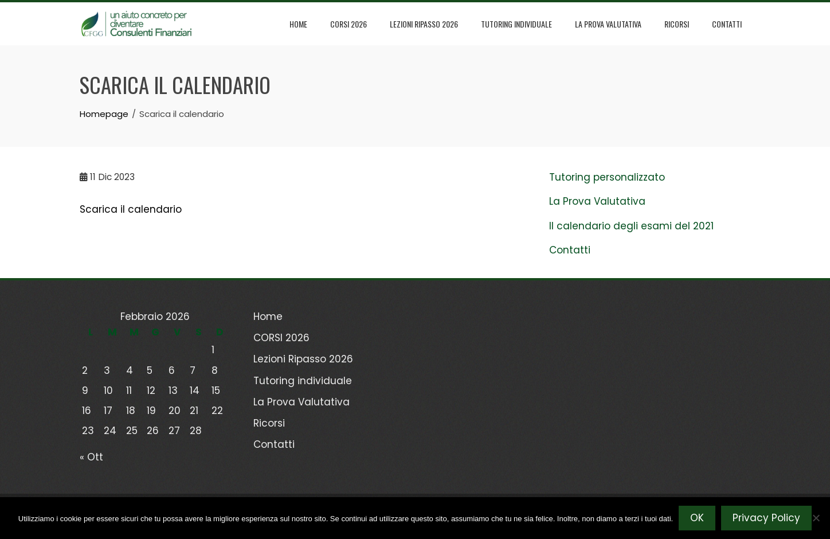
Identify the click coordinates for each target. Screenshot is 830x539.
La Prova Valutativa (608, 24)
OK (697, 518)
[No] (815, 518)
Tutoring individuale (516, 24)
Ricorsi (676, 24)
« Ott (91, 457)
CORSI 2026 (348, 24)
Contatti (727, 24)
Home (298, 24)
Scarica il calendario (131, 209)
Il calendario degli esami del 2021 (631, 226)
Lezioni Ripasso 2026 (424, 24)
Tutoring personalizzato (607, 177)
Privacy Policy (766, 518)
